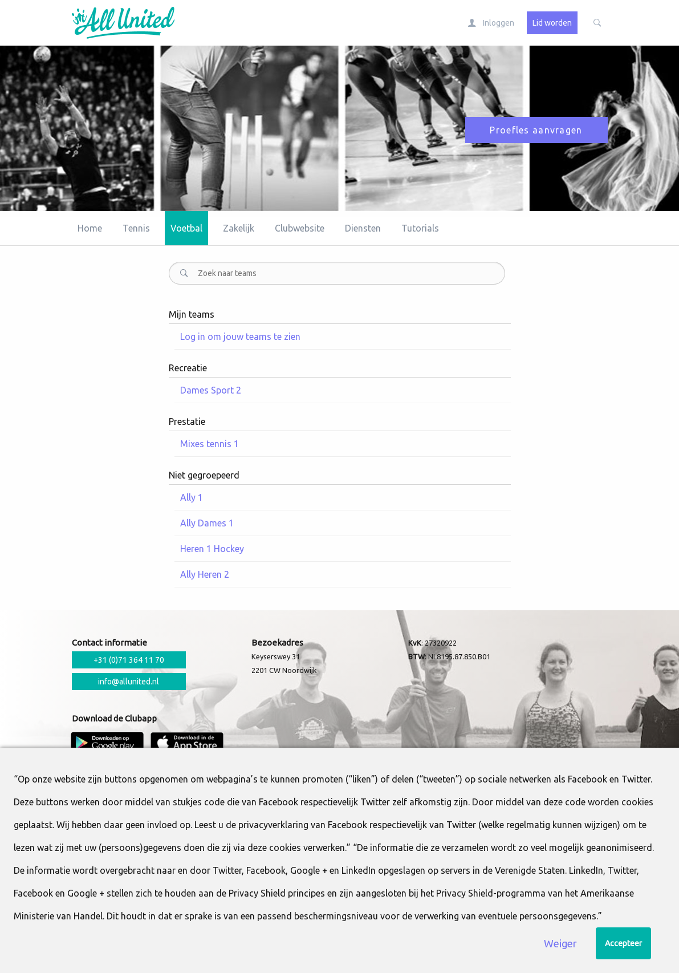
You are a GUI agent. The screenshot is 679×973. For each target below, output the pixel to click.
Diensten (363, 228)
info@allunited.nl (128, 681)
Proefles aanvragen (536, 130)
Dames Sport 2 (210, 390)
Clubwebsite (299, 228)
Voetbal (186, 228)
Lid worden (552, 22)
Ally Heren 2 (204, 574)
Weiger (560, 943)
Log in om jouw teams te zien (240, 336)
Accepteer (623, 943)
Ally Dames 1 (207, 523)
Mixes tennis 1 (209, 444)
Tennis (136, 228)
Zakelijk (238, 228)
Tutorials (420, 228)
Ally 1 (191, 497)
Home (90, 228)
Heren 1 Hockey (212, 549)
